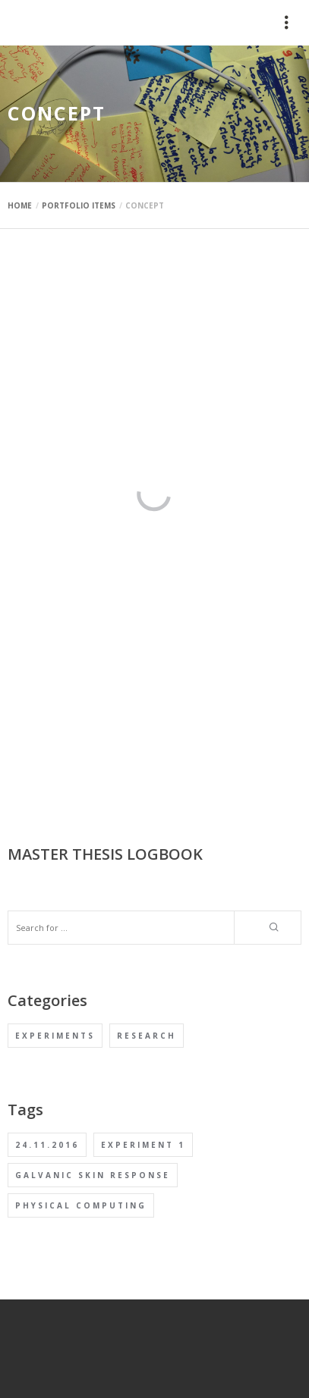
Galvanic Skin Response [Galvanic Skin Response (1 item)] (92, 1175)
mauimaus (41, 22)
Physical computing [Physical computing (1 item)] (81, 1205)
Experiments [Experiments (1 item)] (55, 1035)
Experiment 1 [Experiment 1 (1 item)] (143, 1144)
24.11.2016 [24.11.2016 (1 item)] (47, 1144)
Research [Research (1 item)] (146, 1035)
